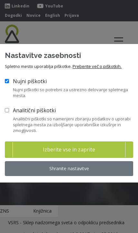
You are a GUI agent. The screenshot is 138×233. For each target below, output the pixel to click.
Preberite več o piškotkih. (97, 66)
